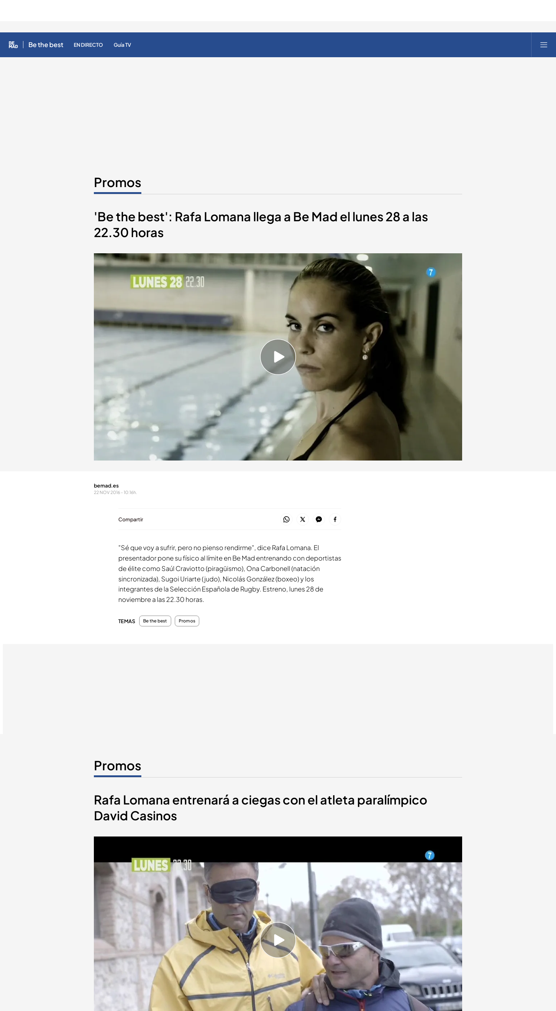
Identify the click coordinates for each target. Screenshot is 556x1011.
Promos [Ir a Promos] (117, 182)
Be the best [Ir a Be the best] (45, 44)
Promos (187, 621)
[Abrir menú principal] (543, 44)
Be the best (155, 621)
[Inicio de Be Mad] (13, 44)
